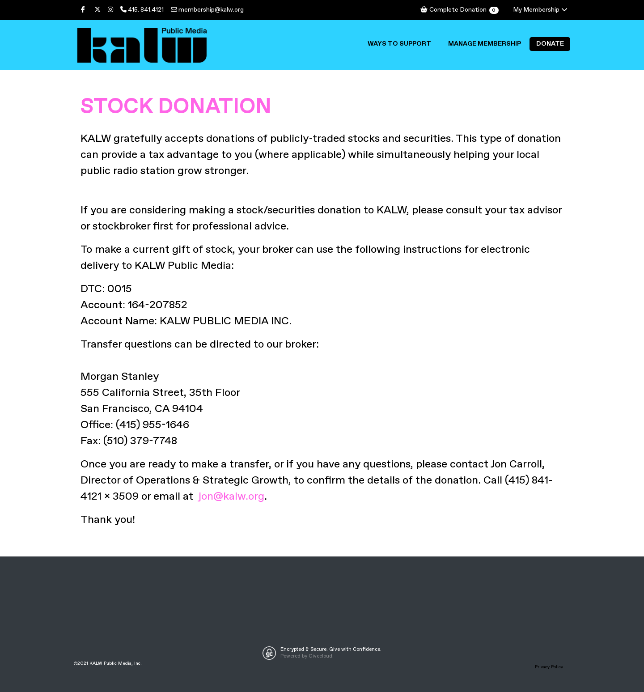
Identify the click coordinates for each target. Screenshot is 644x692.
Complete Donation (459, 10)
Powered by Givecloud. (307, 656)
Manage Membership (484, 43)
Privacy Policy (549, 667)
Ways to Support (399, 43)
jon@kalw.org (231, 496)
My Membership (541, 10)
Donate (550, 43)
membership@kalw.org (207, 10)
